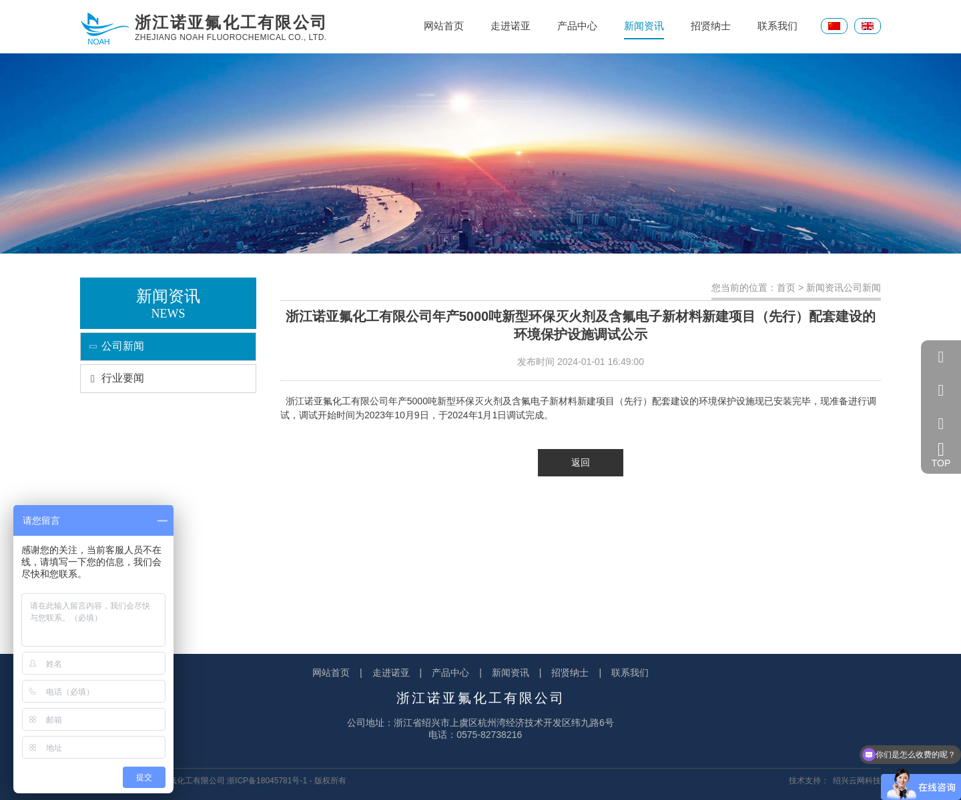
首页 (786, 287)
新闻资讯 (644, 29)
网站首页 (444, 25)
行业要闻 (112, 378)
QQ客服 (941, 357)
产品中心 (577, 25)
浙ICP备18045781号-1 (267, 780)
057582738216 (941, 390)
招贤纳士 (711, 25)
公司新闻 (112, 346)
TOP (941, 454)
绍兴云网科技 (857, 780)
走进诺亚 (511, 25)
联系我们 (777, 25)
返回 (580, 462)
